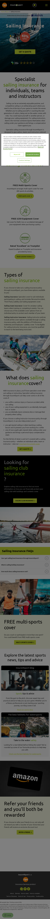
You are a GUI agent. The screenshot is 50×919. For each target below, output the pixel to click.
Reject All (17, 154)
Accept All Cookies (33, 154)
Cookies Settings (24, 160)
